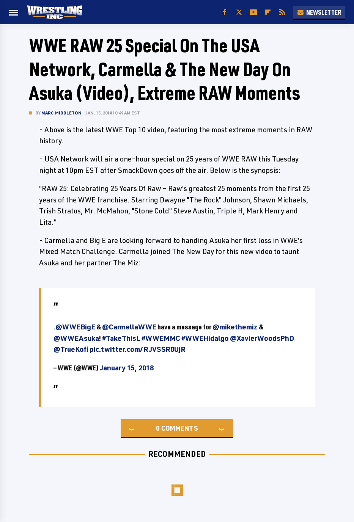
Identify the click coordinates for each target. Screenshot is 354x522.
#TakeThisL (121, 338)
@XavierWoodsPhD (262, 338)
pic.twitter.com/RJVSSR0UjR (138, 349)
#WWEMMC (161, 338)
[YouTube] (253, 12)
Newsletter (319, 12)
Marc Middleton (61, 113)
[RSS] (282, 12)
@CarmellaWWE (129, 326)
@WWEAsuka (76, 338)
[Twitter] (239, 12)
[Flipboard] (267, 12)
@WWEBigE (75, 326)
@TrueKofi (70, 349)
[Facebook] (224, 12)
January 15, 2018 (127, 367)
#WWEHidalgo (205, 338)
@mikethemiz (235, 326)
